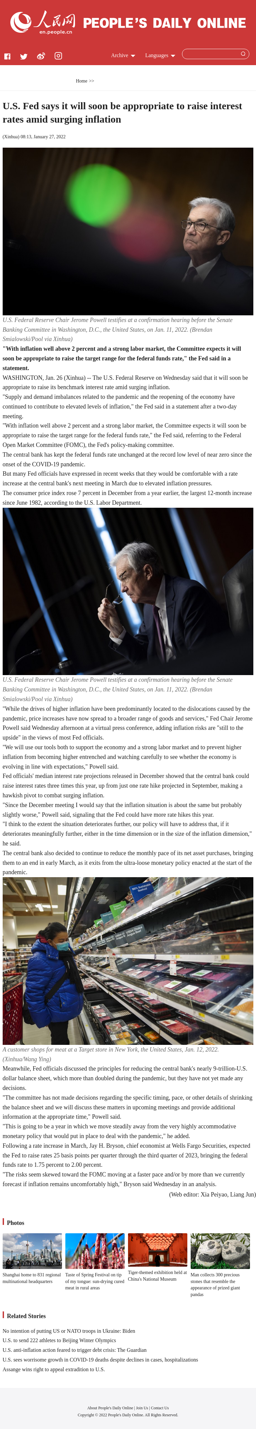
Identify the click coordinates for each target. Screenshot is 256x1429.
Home (81, 81)
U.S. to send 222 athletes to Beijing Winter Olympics (59, 1340)
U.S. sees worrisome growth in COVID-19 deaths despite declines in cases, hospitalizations (100, 1360)
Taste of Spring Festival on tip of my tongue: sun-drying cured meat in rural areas (94, 1281)
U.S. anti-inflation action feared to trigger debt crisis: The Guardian (75, 1350)
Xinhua (11, 136)
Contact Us (160, 1408)
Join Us (142, 1408)
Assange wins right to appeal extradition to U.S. (54, 1369)
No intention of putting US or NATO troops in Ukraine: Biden (69, 1331)
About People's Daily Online (110, 1408)
